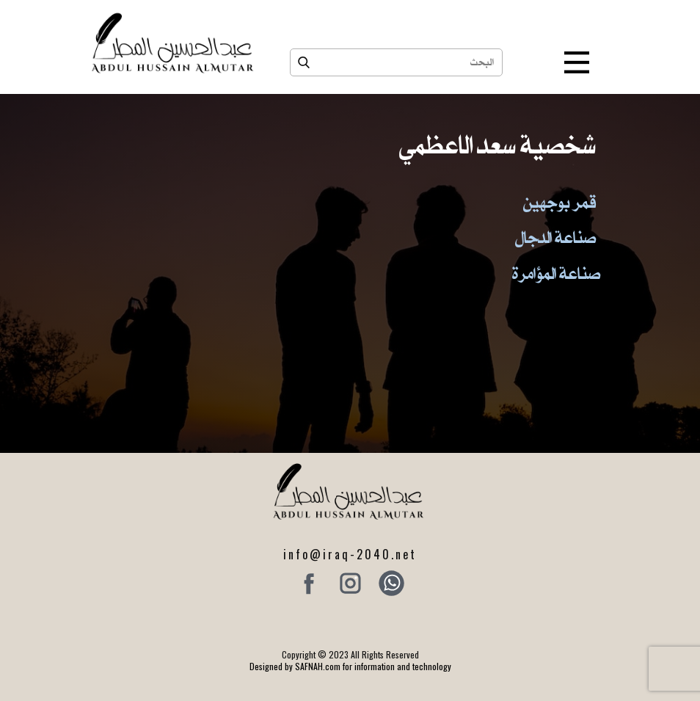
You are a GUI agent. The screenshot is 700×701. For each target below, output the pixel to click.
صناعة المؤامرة (556, 273)
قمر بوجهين (559, 201)
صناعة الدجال (555, 237)
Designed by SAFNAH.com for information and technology (350, 666)
